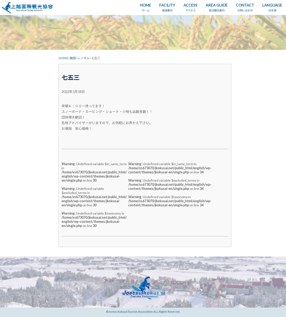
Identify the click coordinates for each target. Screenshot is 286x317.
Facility (116, 268)
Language (183, 268)
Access (131, 268)
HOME (63, 58)
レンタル (84, 58)
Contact (166, 268)
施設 (73, 58)
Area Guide (148, 268)
